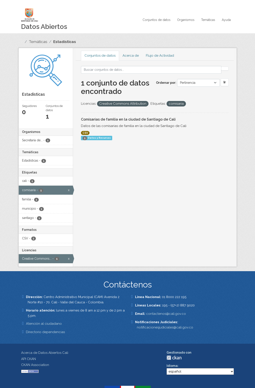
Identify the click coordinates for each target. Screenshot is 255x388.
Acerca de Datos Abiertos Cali (44, 353)
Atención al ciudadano (44, 324)
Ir (225, 82)
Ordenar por (165, 82)
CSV (85, 132)
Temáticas (208, 20)
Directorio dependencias (45, 332)
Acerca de (131, 56)
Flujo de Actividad (160, 56)
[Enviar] (225, 69)
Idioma (172, 365)
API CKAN (28, 359)
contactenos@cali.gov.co (166, 314)
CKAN (174, 357)
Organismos (185, 20)
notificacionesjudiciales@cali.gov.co (165, 327)
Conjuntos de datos (157, 20)
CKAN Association (35, 365)
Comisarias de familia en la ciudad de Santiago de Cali (128, 119)
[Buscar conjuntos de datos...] (151, 70)
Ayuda (226, 20)
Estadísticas (64, 41)
